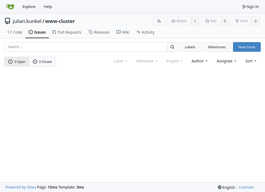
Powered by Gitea (20, 187)
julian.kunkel (27, 21)
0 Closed (42, 61)
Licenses (246, 187)
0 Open (17, 61)
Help (48, 6)
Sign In (250, 6)
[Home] (10, 6)
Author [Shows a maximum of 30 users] (200, 60)
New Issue (247, 47)
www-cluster (60, 21)
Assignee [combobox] (227, 60)
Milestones (217, 47)
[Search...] (172, 46)
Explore (28, 6)
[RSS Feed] (159, 21)
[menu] (251, 60)
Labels (190, 47)
